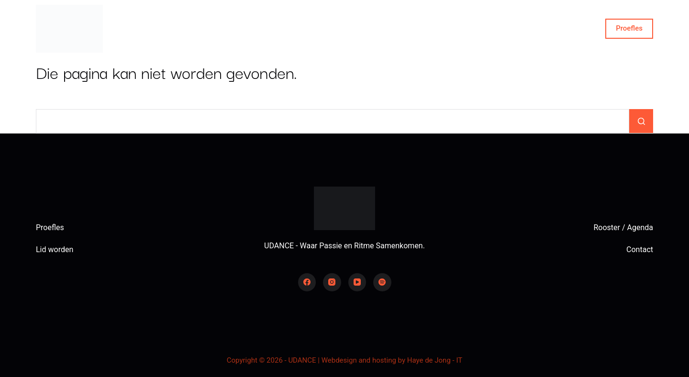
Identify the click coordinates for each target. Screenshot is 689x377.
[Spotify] (382, 282)
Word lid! (381, 28)
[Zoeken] (592, 29)
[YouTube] (357, 282)
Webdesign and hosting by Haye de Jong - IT (392, 360)
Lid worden (54, 249)
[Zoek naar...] (332, 121)
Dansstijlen (452, 28)
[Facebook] (307, 282)
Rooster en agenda (302, 28)
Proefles (629, 28)
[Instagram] (332, 282)
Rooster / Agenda (623, 227)
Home (164, 28)
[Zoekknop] (641, 121)
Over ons (224, 28)
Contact (525, 28)
